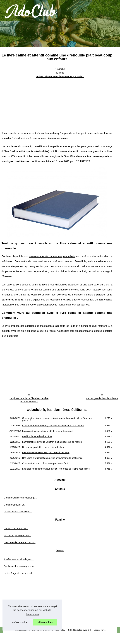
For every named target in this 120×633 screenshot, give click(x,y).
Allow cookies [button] (45, 622)
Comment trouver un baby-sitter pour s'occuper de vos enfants (53, 426)
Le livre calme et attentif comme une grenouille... (60, 76)
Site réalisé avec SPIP (82, 630)
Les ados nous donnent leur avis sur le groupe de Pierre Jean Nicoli (56, 469)
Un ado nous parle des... (16, 528)
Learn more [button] (32, 614)
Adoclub (61, 69)
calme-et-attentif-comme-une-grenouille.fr (52, 256)
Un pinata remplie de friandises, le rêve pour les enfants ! (29, 400)
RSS (69, 630)
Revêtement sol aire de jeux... (19, 559)
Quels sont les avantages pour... (20, 566)
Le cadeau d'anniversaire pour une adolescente (46, 452)
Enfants (60, 72)
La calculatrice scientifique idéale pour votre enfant (47, 431)
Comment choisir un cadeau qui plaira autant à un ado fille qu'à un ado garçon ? (57, 419)
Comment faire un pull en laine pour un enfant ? (46, 463)
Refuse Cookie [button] (19, 622)
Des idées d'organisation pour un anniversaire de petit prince (52, 458)
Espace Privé (100, 630)
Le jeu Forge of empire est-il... (19, 573)
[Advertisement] (57, 103)
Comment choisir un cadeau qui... (20, 497)
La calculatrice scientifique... (18, 511)
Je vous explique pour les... (17, 535)
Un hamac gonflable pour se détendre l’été (43, 447)
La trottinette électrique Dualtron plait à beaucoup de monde (52, 442)
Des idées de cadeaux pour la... (19, 542)
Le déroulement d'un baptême (37, 436)
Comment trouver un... (15, 504)
